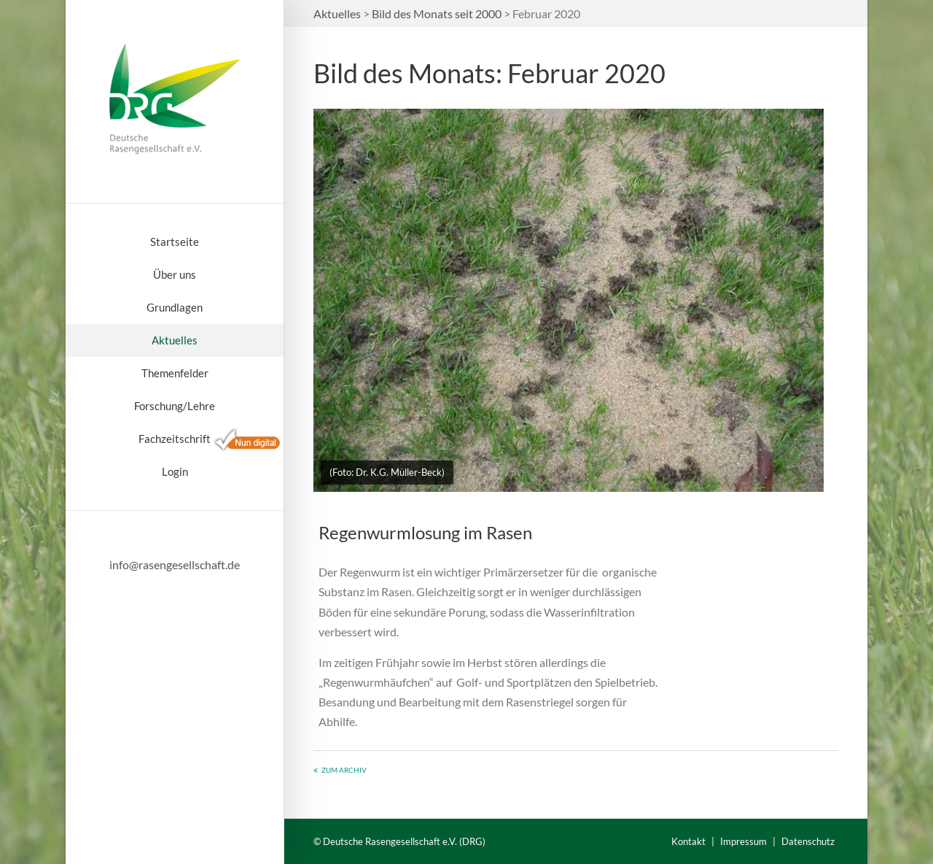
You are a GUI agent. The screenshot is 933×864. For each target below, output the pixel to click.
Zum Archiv (344, 769)
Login (175, 471)
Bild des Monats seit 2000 (436, 13)
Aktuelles (175, 340)
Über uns (174, 274)
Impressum (743, 841)
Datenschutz (808, 841)
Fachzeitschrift (174, 438)
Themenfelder (174, 372)
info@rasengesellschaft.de (174, 564)
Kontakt (688, 841)
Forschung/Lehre (174, 405)
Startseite (174, 241)
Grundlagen (175, 307)
